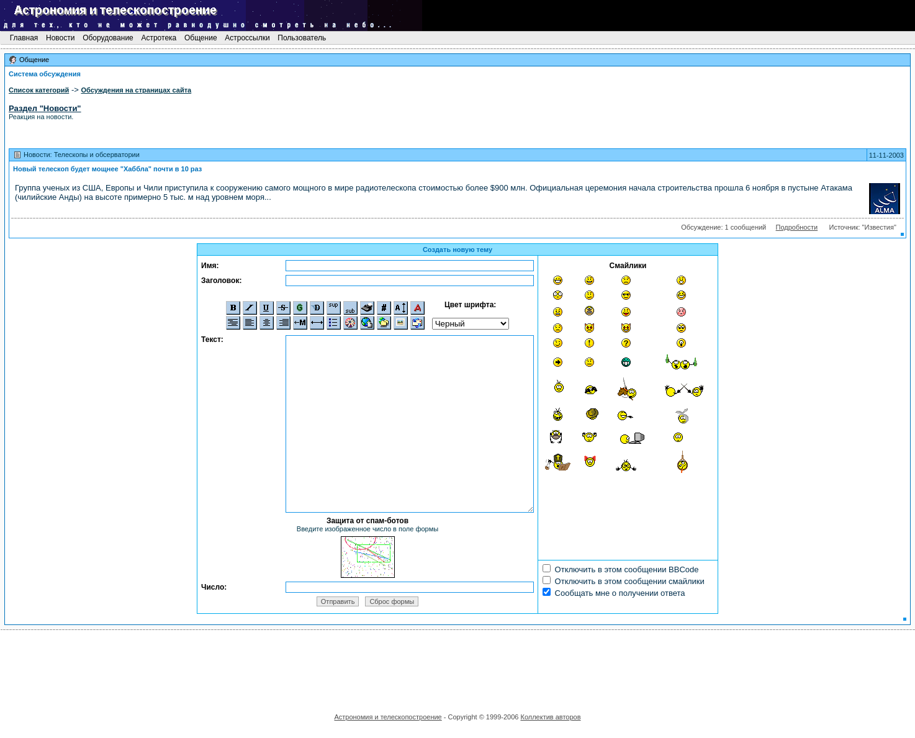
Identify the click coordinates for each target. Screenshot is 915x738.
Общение (201, 38)
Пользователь (302, 38)
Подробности (797, 227)
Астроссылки (247, 38)
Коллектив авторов (550, 717)
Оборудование (108, 38)
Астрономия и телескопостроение (387, 717)
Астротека (158, 38)
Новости (60, 38)
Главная (23, 38)
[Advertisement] (457, 667)
